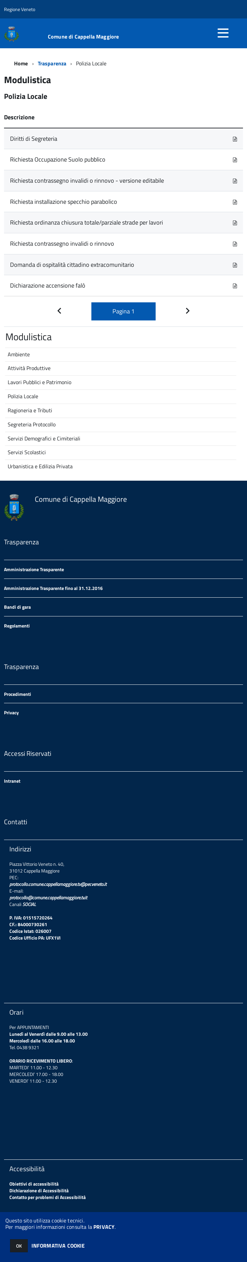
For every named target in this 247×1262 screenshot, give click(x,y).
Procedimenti (17, 694)
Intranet (12, 780)
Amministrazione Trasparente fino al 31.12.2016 (53, 588)
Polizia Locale (23, 396)
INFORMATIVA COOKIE (58, 1246)
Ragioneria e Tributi (30, 410)
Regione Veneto (19, 9)
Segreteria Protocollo (32, 424)
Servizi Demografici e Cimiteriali (44, 438)
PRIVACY (103, 1227)
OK (19, 1245)
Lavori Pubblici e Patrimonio (39, 382)
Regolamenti (17, 625)
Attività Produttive (29, 368)
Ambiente (19, 354)
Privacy (11, 712)
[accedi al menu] (223, 32)
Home (21, 63)
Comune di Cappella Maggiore (83, 36)
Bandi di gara (17, 606)
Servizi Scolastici (27, 452)
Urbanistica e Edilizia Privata (40, 466)
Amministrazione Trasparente (34, 569)
